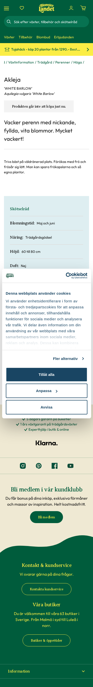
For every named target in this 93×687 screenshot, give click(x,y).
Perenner (62, 62)
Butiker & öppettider (46, 640)
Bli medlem (46, 517)
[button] (46, 671)
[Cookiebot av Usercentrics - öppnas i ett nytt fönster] (66, 276)
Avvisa (47, 407)
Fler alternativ (65, 358)
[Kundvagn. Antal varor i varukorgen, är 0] (83, 8)
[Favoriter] (22, 8)
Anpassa (47, 391)
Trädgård (44, 62)
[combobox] (51, 22)
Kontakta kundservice (46, 589)
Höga (77, 62)
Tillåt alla (47, 374)
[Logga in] (71, 8)
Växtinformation (21, 62)
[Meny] (7, 8)
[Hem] (47, 8)
